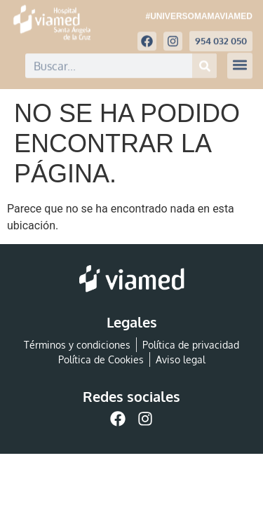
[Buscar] (204, 62)
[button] (239, 62)
